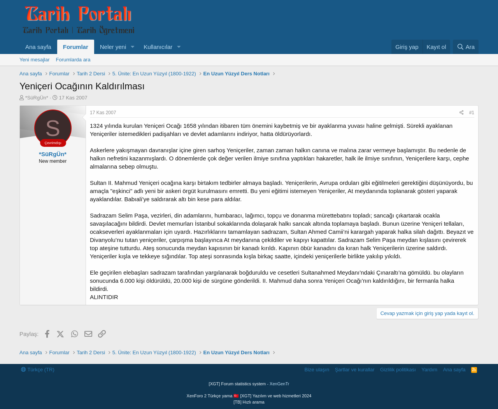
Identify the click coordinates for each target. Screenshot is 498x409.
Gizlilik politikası (398, 369)
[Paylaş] (461, 112)
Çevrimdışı (52, 143)
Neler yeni (113, 47)
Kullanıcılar (158, 47)
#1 (471, 112)
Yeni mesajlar (34, 60)
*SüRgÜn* (36, 98)
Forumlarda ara (73, 60)
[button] (132, 47)
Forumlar (75, 47)
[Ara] (466, 47)
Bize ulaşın (317, 369)
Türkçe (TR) (37, 369)
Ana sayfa (38, 47)
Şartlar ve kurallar (355, 369)
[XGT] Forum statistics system (249, 383)
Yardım (429, 369)
